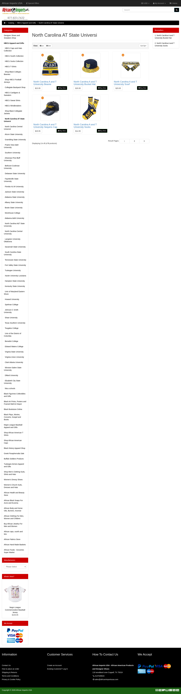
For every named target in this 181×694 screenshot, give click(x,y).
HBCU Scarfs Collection (14, 56)
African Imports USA (12, 3)
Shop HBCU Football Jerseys (12, 81)
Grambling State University (15, 140)
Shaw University (10, 318)
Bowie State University (13, 208)
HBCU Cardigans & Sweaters (12, 94)
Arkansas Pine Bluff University (12, 159)
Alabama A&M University (14, 218)
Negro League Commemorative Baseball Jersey (15, 609)
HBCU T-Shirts (10, 67)
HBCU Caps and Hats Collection (13, 49)
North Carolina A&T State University (14, 224)
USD (145, 3)
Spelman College (11, 305)
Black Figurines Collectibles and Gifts (14, 395)
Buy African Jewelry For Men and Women (13, 525)
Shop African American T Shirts (13, 434)
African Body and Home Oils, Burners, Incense (13, 509)
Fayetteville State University (11, 180)
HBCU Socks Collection (13, 61)
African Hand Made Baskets (15, 545)
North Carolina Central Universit (13, 128)
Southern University (12, 153)
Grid (48, 46)
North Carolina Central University (13, 232)
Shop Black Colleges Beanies (12, 73)
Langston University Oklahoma (12, 240)
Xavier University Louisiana (15, 276)
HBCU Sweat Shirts (12, 100)
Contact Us (6, 665)
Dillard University (11, 375)
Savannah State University (15, 247)
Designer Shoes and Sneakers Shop (12, 36)
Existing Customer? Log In (57, 669)
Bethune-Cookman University (12, 167)
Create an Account (54, 665)
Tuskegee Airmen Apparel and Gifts (14, 465)
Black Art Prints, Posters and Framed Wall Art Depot (15, 402)
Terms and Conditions (10, 676)
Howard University (11, 299)
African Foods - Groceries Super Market (14, 551)
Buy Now (62, 88)
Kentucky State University (14, 286)
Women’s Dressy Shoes (13, 480)
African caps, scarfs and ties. (13, 533)
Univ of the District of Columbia (12, 334)
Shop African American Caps (13, 441)
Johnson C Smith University (11, 311)
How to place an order (10, 669)
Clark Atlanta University (13, 362)
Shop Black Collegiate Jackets (13, 112)
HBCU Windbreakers (12, 106)
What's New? (9, 576)
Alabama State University (14, 197)
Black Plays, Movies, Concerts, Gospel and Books (12, 417)
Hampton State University (14, 281)
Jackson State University (14, 192)
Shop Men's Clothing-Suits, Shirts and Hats (14, 473)
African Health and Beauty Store (14, 494)
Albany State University (13, 202)
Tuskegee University (12, 270)
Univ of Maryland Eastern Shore (14, 293)
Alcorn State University (13, 134)
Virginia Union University (14, 357)
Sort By (143, 46)
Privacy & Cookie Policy (11, 679)
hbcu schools (9, 388)
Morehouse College (12, 213)
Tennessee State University (15, 260)
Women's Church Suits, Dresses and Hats (13, 486)
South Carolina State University (12, 253)
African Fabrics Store (12, 539)
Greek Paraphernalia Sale (14, 453)
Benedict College (11, 341)
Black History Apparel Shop (14, 448)
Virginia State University (14, 352)
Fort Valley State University (15, 265)
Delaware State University (14, 173)
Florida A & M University (14, 187)
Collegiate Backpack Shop (14, 87)
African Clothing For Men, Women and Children (14, 517)
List (42, 46)
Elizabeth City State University (12, 382)
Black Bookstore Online (13, 409)
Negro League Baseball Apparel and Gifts (13, 426)
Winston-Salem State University (12, 369)
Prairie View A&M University (11, 146)
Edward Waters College (13, 346)
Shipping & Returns (9, 672)
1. (164, 36)
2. (164, 44)
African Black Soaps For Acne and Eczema (13, 501)
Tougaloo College (11, 328)
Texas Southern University (14, 323)
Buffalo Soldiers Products (14, 459)
